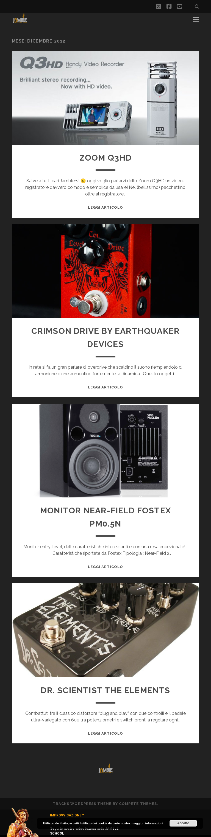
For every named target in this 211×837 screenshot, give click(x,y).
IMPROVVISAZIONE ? (67, 815)
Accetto (183, 823)
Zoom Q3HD (105, 158)
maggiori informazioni (147, 823)
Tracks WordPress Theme (82, 804)
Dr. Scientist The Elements (105, 690)
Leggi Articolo (105, 207)
